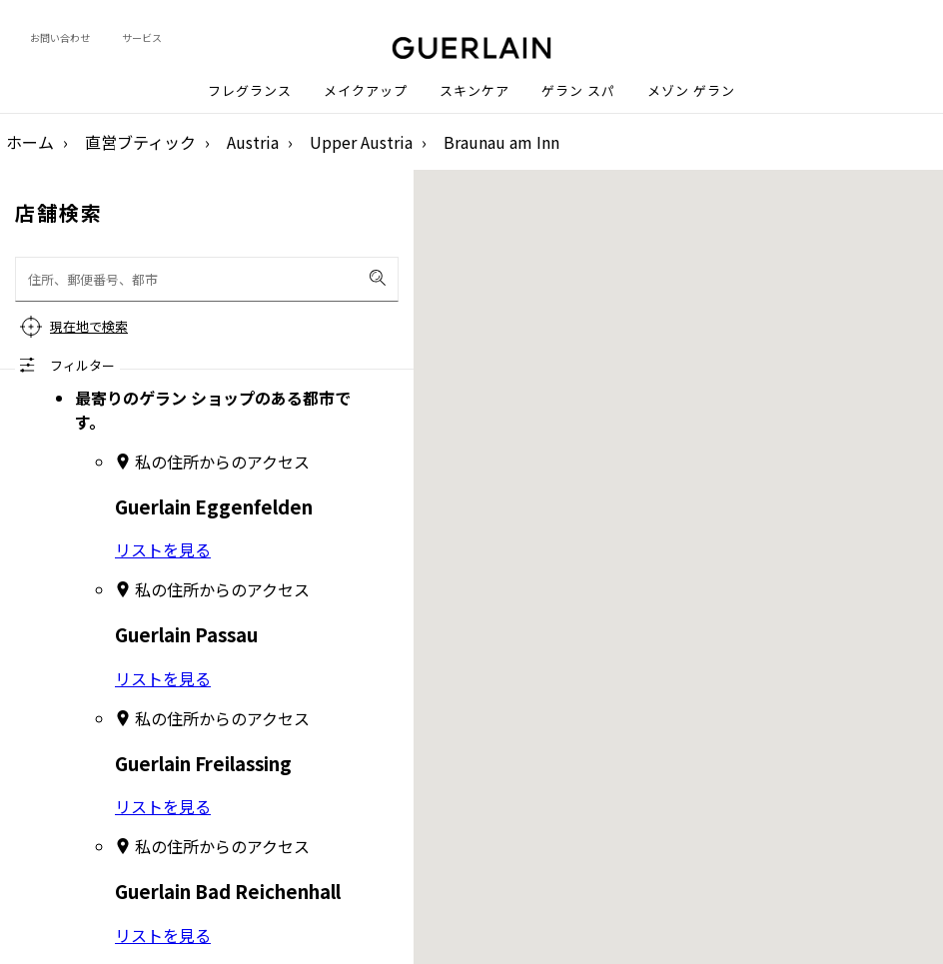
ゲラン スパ (578, 91)
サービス (142, 37)
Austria (253, 142)
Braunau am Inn (501, 142)
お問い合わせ (60, 37)
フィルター (82, 365)
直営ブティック (140, 142)
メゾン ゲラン (691, 91)
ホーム (30, 142)
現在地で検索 (89, 326)
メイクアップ (366, 91)
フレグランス (250, 91)
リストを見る (163, 549)
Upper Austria (361, 142)
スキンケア (474, 91)
